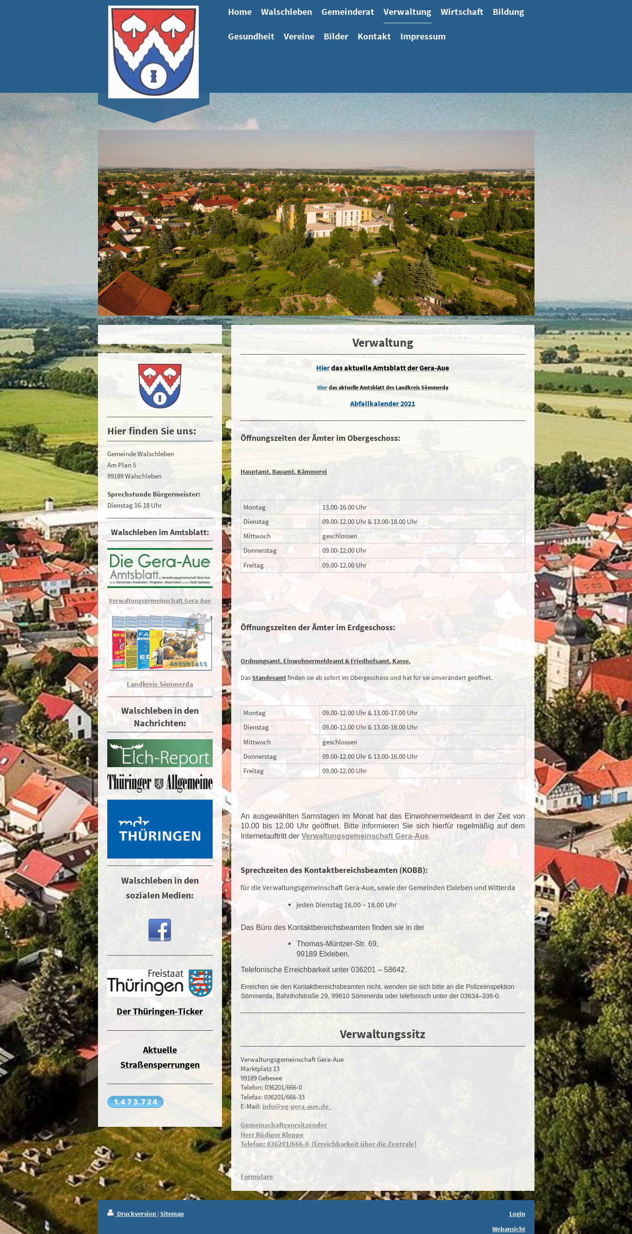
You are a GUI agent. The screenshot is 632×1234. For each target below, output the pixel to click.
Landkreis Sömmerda (160, 683)
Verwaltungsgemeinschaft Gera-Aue (365, 836)
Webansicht (508, 1229)
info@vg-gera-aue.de (297, 1106)
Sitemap (172, 1213)
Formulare (257, 1176)
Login (517, 1213)
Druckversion (132, 1213)
